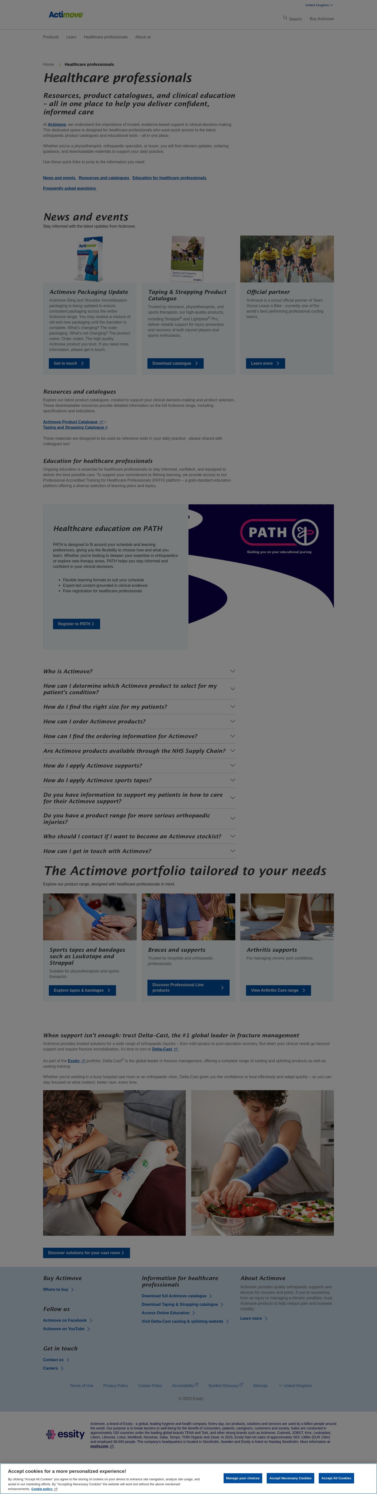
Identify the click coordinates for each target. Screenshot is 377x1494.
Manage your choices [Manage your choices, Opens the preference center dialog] (243, 1478)
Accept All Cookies (336, 1478)
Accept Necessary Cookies (290, 1478)
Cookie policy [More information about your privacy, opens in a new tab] (44, 1489)
